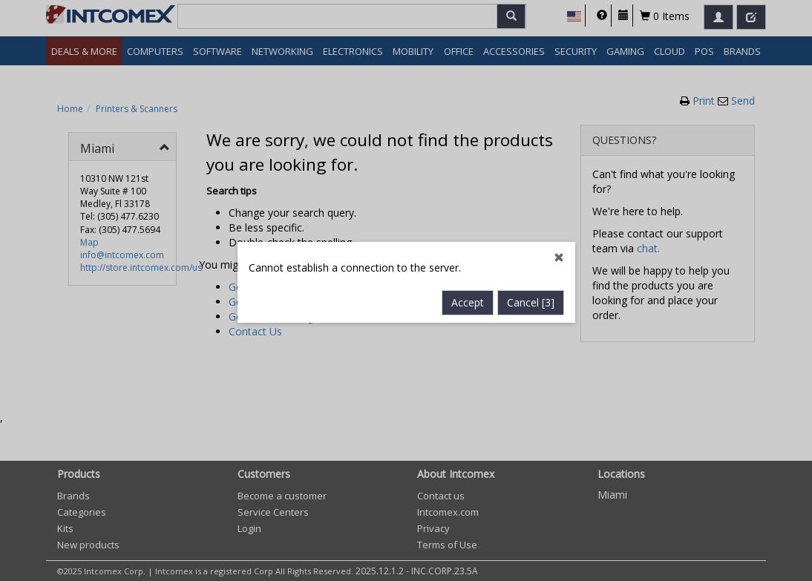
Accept (467, 297)
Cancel (530, 297)
